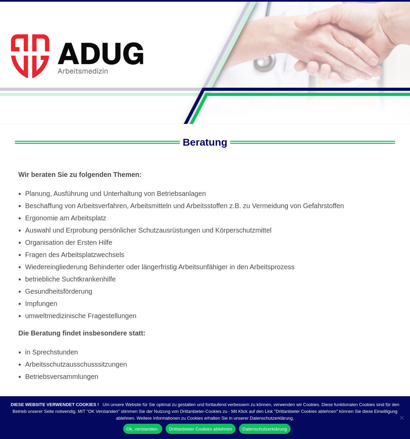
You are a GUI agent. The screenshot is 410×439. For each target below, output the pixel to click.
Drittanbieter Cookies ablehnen (200, 429)
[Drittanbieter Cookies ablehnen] (401, 417)
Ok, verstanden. (143, 429)
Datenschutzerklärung (264, 429)
